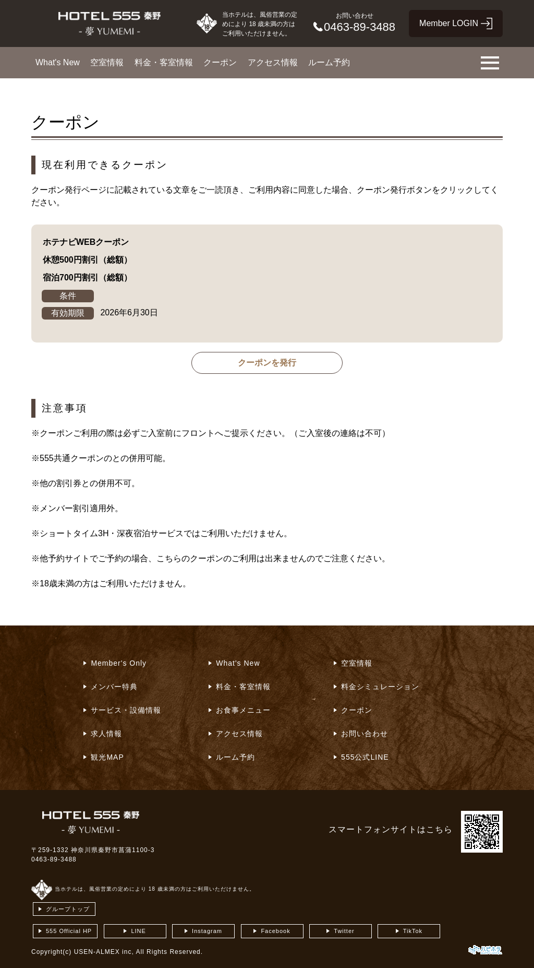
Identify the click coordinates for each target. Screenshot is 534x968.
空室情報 (107, 62)
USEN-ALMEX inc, (104, 951)
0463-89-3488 (54, 859)
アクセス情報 (273, 62)
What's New (57, 62)
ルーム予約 (329, 62)
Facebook (275, 931)
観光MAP (107, 757)
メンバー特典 (114, 686)
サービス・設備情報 (126, 710)
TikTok (412, 931)
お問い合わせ (364, 733)
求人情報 (106, 733)
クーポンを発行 (267, 362)
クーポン (220, 62)
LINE (138, 931)
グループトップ (68, 909)
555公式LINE (365, 757)
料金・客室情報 (164, 62)
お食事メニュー (243, 710)
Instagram (207, 931)
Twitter (344, 931)
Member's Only (119, 663)
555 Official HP (69, 931)
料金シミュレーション (380, 686)
